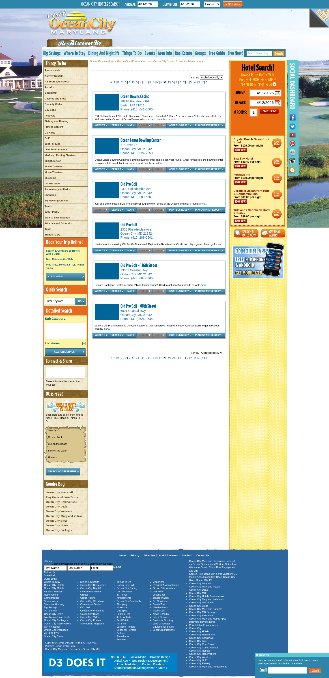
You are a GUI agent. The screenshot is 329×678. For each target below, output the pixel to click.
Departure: (170, 4)
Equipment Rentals (163, 626)
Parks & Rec (123, 614)
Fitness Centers (54, 126)
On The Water (53, 183)
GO (269, 111)
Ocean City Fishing (127, 588)
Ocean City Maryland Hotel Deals (277, 143)
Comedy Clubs (53, 104)
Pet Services (160, 601)
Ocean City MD (91, 649)
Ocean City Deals (56, 506)
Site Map (187, 555)
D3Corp (69, 642)
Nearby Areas (160, 607)
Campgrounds (52, 597)
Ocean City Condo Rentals (203, 647)
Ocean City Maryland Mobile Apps (207, 618)
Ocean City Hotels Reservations (206, 596)
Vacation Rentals (53, 591)
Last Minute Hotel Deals (57, 617)
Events (150, 53)
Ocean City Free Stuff (59, 492)
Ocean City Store (53, 636)
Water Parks (52, 212)
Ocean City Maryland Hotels (204, 586)
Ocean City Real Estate (202, 644)
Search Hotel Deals (200, 573)
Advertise (149, 555)
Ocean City (75, 649)
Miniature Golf (53, 161)
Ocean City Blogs (56, 520)
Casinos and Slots (55, 98)
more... (174, 119)
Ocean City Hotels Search (100, 4)
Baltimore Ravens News (202, 621)
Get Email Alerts (273, 233)
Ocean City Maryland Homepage (207, 561)
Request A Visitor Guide (166, 585)
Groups (200, 53)
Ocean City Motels (54, 588)
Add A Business (168, 555)
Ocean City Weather (164, 588)
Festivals (50, 115)
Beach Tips (159, 604)
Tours (48, 229)
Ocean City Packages (59, 530)
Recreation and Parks (57, 189)
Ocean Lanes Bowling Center (140, 140)
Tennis (49, 206)
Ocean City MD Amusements (134, 61)
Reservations (51, 594)
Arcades (49, 87)
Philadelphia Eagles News (203, 625)
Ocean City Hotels (57, 525)
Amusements (52, 70)
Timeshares (123, 636)
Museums (50, 178)
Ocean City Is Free (211, 567)
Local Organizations (164, 629)
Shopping (50, 195)
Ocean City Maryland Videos (64, 516)
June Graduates (161, 623)
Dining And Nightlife (103, 53)
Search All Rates (246, 233)
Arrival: (130, 4)
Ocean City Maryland (102, 61)
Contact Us (202, 555)
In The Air (122, 594)
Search (279, 53)
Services (121, 639)
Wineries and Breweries (59, 223)
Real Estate (183, 53)
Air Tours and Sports (57, 81)
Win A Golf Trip (52, 633)
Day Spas (50, 109)
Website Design (53, 646)
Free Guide (217, 53)
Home (122, 555)
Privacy (135, 555)
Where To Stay (74, 53)
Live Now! (235, 53)
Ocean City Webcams (59, 511)
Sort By (207, 77)
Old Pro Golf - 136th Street (138, 265)
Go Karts (50, 132)
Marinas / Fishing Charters (60, 155)
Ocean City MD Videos (201, 602)
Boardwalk (51, 92)
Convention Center (90, 604)
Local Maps (159, 594)
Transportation (161, 597)
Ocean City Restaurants (93, 585)
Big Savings (52, 53)
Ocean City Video (89, 617)
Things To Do (132, 53)
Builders (121, 633)
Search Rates (233, 4)
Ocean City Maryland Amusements (208, 666)
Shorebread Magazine (92, 623)
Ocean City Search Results (169, 61)
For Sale (121, 623)
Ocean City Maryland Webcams (206, 599)
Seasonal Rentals (126, 629)
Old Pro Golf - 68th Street (138, 306)
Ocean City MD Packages (203, 612)
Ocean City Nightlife (91, 588)
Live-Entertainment (56, 149)
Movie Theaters (54, 172)
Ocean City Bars (198, 641)
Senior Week (51, 601)
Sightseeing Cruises (57, 200)
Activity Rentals (54, 76)
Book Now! (240, 150)
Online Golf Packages (56, 629)
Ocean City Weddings (92, 601)
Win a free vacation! (222, 573)
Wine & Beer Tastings (57, 217)
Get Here (158, 591)
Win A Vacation (52, 626)
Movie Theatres (54, 166)
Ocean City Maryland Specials (205, 609)
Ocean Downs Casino (134, 96)
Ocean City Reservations (61, 501)
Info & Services (161, 617)
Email (263, 669)
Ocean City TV (204, 580)
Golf (47, 138)
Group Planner (88, 597)
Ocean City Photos (90, 620)
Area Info (165, 53)
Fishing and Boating (57, 121)
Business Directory (163, 620)
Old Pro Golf (128, 184)
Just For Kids (52, 144)
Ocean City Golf (125, 585)
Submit (315, 671)
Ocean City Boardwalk (129, 601)
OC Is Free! (50, 610)
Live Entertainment (90, 591)
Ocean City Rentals (200, 650)
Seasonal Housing (54, 604)
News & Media (161, 614)
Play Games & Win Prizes (62, 497)
